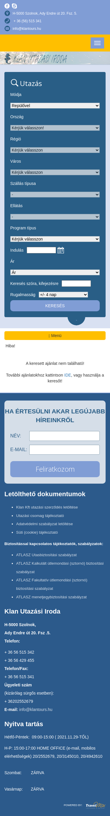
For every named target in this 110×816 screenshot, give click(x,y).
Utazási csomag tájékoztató (40, 515)
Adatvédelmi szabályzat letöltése (44, 524)
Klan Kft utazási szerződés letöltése (47, 507)
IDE (67, 375)
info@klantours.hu (27, 29)
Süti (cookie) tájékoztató (37, 532)
